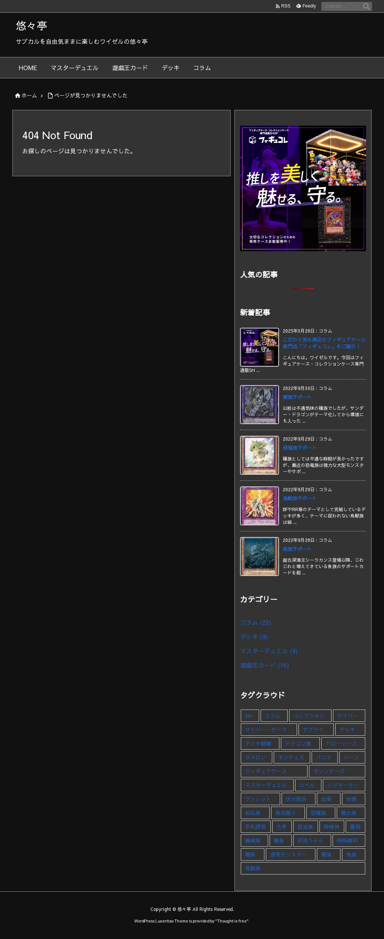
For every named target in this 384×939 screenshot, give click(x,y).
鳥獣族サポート (300, 498)
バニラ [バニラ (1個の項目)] (324, 757)
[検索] (366, 6)
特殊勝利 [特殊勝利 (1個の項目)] (347, 840)
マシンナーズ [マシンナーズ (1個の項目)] (329, 771)
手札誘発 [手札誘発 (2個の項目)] (255, 826)
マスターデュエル (269, 650)
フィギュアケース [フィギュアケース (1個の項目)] (266, 771)
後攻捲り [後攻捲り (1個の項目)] (285, 812)
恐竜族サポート (300, 447)
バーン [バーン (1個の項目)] (351, 757)
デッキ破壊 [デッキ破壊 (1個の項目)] (258, 743)
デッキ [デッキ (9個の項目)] (347, 729)
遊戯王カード (264, 665)
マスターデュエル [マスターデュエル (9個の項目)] (266, 785)
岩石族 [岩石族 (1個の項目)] (253, 812)
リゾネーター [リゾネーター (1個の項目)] (342, 785)
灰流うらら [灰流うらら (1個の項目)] (310, 840)
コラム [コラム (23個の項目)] (272, 715)
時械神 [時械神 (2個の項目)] (331, 826)
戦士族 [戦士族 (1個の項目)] (349, 812)
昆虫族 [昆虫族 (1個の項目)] (305, 826)
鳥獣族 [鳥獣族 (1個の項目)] (253, 868)
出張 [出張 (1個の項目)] (326, 798)
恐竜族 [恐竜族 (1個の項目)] (318, 812)
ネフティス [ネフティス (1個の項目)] (291, 757)
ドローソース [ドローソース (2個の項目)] (341, 743)
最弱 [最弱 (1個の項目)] (355, 826)
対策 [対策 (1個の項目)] (351, 798)
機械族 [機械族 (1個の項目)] (253, 840)
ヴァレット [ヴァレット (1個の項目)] (258, 798)
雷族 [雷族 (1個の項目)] (326, 854)
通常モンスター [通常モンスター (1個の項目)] (288, 854)
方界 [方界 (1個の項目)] (281, 826)
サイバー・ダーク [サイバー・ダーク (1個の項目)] (266, 729)
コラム (255, 622)
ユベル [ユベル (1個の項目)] (307, 785)
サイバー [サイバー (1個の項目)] (347, 715)
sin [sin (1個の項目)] (248, 715)
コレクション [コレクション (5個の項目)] (309, 715)
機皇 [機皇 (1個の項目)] (279, 840)
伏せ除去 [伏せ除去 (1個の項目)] (296, 798)
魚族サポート (297, 549)
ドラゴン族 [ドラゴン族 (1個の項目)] (298, 743)
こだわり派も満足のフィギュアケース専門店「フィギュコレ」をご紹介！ (324, 343)
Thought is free (232, 921)
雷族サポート (297, 397)
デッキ (254, 636)
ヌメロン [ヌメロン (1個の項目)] (255, 757)
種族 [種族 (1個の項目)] (250, 854)
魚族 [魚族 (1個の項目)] (351, 854)
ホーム (29, 95)
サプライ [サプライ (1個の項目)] (313, 729)
